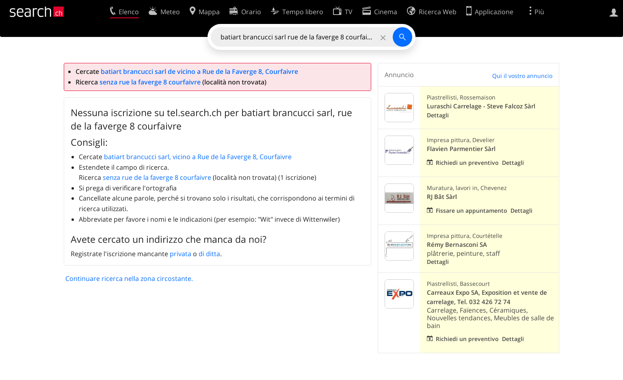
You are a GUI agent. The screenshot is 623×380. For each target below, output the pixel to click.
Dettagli (438, 115)
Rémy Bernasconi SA (457, 244)
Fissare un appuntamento (471, 210)
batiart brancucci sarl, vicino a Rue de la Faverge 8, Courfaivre (198, 156)
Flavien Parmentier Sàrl (461, 149)
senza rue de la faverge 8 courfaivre (157, 177)
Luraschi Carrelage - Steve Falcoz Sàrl (481, 106)
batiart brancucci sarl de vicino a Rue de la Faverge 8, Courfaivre (199, 71)
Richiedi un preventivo (467, 162)
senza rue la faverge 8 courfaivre (150, 82)
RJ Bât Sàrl (442, 196)
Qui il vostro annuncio (522, 76)
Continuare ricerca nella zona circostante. (129, 278)
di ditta (209, 253)
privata (180, 253)
